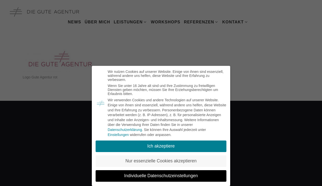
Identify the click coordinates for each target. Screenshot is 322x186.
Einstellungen (118, 135)
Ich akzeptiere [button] (161, 146)
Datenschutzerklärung (125, 130)
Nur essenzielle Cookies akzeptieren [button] (160, 160)
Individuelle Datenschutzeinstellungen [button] (161, 175)
